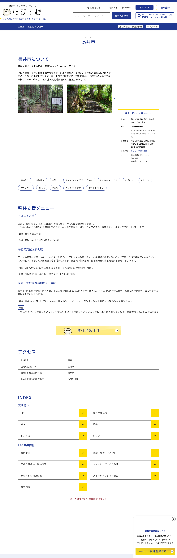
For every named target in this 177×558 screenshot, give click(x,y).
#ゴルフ (130, 180)
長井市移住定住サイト (140, 155)
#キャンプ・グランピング (79, 180)
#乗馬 (55, 188)
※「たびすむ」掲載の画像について (88, 498)
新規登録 (165, 7)
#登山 (55, 180)
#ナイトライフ (96, 188)
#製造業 (41, 180)
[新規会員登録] (155, 554)
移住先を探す (121, 16)
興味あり (126, 7)
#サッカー (26, 188)
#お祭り (25, 180)
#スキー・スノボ (109, 180)
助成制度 (134, 158)
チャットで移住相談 (139, 151)
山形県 (31, 26)
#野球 (42, 188)
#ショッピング (73, 188)
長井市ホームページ (139, 161)
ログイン (144, 7)
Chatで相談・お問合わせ (129, 26)
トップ (21, 26)
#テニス (146, 180)
